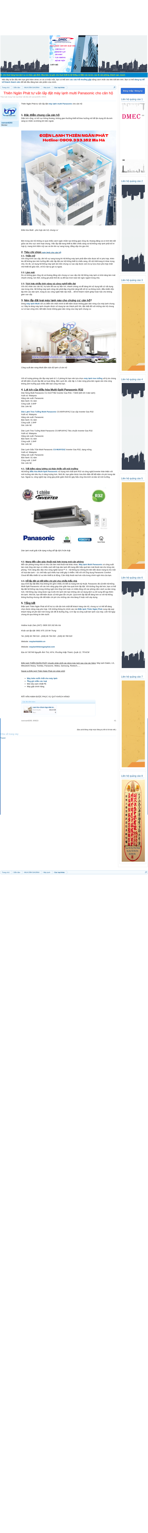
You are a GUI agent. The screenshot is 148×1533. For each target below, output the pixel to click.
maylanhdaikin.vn (37, 641)
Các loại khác (17, 97)
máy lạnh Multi (33, 304)
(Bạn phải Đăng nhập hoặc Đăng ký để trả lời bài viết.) (96, 729)
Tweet (3, 738)
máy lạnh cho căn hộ (51, 252)
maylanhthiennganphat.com (42, 647)
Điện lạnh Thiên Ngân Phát (90, 609)
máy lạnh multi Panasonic (60, 104)
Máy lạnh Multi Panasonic (90, 564)
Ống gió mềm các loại (37, 681)
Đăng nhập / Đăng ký (133, 91)
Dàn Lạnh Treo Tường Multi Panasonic (38, 412)
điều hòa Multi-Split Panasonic (43, 471)
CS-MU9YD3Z (59, 449)
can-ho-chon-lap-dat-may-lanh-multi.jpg (51, 707)
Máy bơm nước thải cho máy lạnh (42, 678)
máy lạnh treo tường (93, 378)
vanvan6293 (36, 97)
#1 (115, 720)
